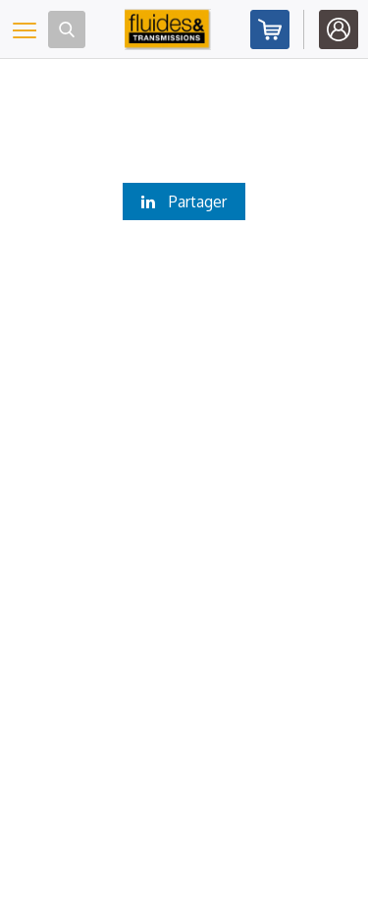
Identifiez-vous (338, 29)
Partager (184, 201)
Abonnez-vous (269, 29)
